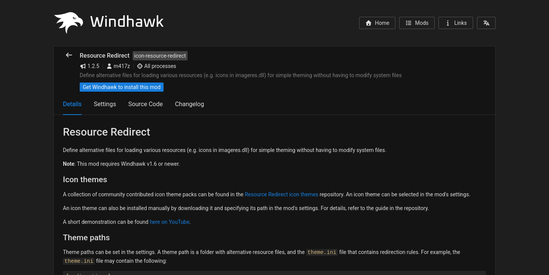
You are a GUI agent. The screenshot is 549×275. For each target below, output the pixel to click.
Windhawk (108, 22)
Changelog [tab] (189, 104)
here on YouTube (169, 222)
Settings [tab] (105, 104)
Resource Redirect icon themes (281, 194)
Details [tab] (72, 104)
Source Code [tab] (145, 104)
